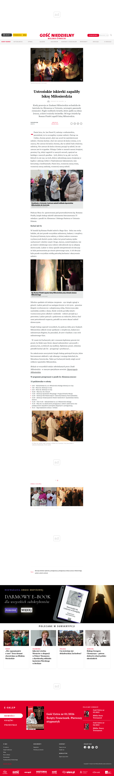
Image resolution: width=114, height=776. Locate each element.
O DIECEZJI (107, 41)
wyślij (81, 123)
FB (75, 123)
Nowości (8, 716)
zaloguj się (104, 35)
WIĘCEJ (27, 610)
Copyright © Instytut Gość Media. (91, 763)
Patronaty (83, 41)
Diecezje (96, 41)
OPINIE (30, 41)
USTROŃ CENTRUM (43, 573)
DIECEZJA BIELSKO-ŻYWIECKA (42, 571)
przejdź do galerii (56, 101)
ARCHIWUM (54, 41)
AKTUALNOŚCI (18, 41)
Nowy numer (6, 41)
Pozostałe (8, 725)
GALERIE (42, 41)
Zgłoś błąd (7, 763)
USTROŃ (37, 573)
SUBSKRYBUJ (93, 35)
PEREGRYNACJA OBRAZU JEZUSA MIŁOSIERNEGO (70, 571)
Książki (8, 720)
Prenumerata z (20, 35)
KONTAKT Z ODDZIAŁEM (69, 41)
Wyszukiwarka (111, 35)
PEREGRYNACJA (54, 571)
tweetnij (78, 123)
